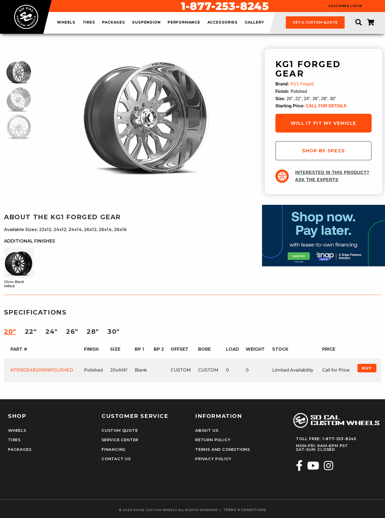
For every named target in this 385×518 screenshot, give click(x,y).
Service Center (120, 440)
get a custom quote (315, 22)
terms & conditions (244, 510)
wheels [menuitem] (66, 22)
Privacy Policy (213, 459)
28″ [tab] (93, 331)
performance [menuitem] (184, 22)
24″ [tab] (51, 331)
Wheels (17, 430)
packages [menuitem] (113, 22)
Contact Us (116, 459)
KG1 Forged (302, 84)
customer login (345, 6)
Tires (14, 440)
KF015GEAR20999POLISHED (41, 370)
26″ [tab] (72, 331)
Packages (19, 449)
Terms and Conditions (222, 449)
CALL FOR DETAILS (326, 106)
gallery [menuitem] (254, 22)
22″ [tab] (31, 331)
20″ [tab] (10, 331)
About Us (206, 430)
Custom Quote (120, 430)
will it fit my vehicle (323, 123)
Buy (367, 368)
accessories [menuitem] (222, 22)
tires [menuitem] (89, 22)
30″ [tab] (113, 331)
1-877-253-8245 (225, 6)
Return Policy (212, 440)
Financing (114, 449)
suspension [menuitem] (146, 22)
